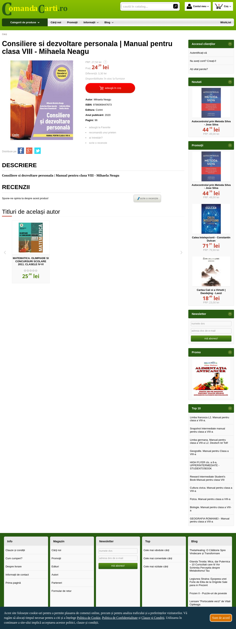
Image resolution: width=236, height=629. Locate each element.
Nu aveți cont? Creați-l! (203, 60)
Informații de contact (17, 574)
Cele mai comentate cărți (158, 558)
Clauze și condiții (15, 550)
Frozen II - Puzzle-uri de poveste (208, 593)
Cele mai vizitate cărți (156, 566)
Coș (221, 6)
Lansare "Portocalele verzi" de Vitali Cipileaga (210, 603)
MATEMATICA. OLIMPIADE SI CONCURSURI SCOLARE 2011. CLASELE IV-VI (31, 261)
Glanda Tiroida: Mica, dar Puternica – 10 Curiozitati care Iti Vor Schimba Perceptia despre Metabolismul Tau (210, 566)
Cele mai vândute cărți (156, 550)
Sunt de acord (221, 617)
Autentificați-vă (198, 52)
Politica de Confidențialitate (120, 617)
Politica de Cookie (88, 617)
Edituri (55, 566)
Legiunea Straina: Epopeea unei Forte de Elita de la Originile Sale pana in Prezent (208, 581)
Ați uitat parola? (199, 69)
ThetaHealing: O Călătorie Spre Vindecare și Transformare (207, 552)
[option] (31, 251)
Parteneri (56, 582)
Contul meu (196, 6)
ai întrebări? (96, 137)
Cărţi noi (56, 550)
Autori (54, 574)
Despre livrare (14, 566)
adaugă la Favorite (99, 127)
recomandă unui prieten (102, 132)
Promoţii (56, 558)
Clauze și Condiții (152, 617)
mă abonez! (211, 338)
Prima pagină (13, 582)
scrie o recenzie (98, 142)
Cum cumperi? (14, 558)
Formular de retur (61, 590)
